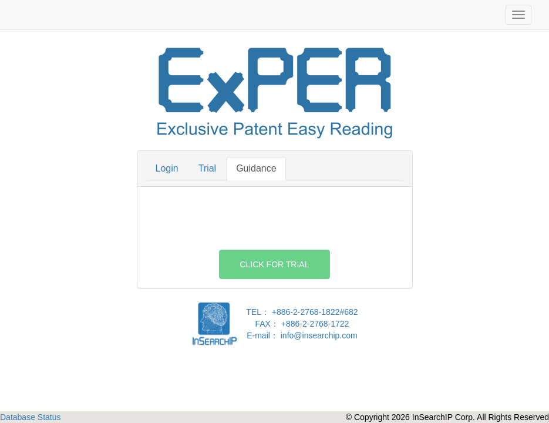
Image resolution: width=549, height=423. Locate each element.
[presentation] (275, 218)
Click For (274, 264)
